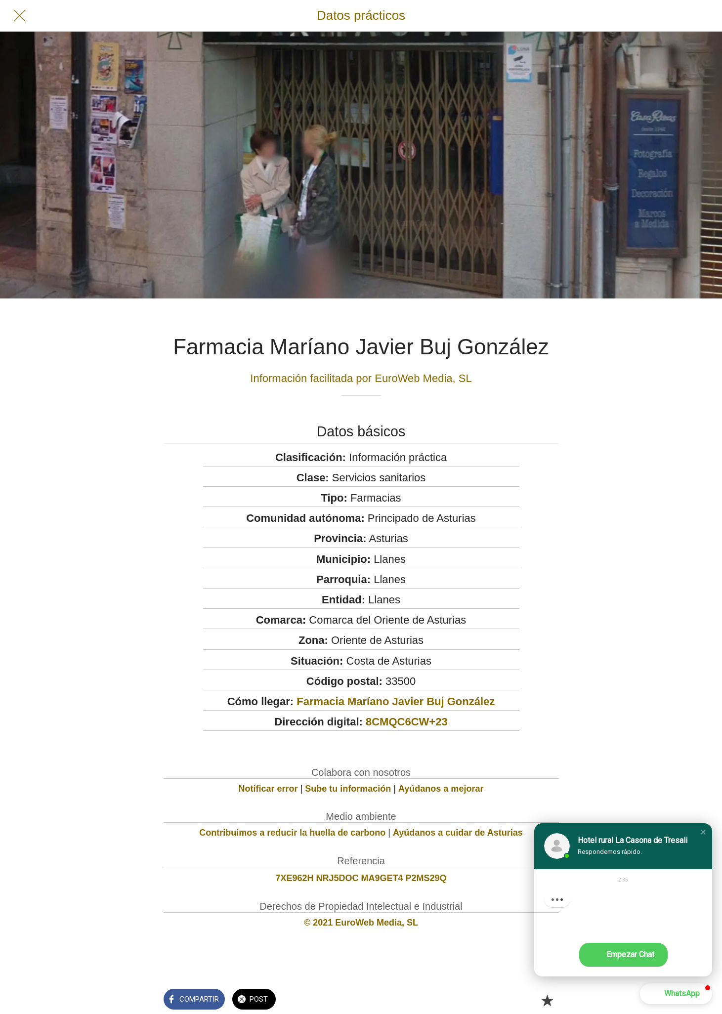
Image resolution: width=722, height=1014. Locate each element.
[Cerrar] (20, 16)
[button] (703, 832)
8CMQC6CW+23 (407, 722)
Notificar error (268, 789)
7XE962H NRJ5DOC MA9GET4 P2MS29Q (360, 878)
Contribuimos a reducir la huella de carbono (292, 833)
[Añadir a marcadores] (547, 1000)
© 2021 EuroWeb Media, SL (361, 923)
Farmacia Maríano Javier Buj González (396, 701)
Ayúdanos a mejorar (440, 789)
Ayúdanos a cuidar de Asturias (458, 833)
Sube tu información (348, 789)
